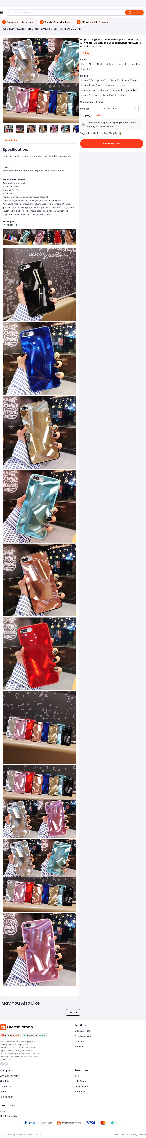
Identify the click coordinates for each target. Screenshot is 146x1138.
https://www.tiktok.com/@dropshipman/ (2, 1064)
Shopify (3, 1111)
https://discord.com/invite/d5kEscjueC (6, 1064)
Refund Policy (6, 1096)
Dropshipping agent (84, 1036)
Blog (77, 1075)
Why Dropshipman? (10, 1075)
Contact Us (5, 1086)
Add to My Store (111, 143)
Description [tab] (11, 140)
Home (3, 28)
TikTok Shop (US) (8, 1116)
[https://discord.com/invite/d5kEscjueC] (6, 1064)
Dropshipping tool (83, 1030)
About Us (4, 1081)
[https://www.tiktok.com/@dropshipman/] (2, 1064)
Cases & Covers (42, 28)
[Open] (136, 109)
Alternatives (81, 1091)
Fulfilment (80, 1041)
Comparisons (81, 1086)
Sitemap (142, 1135)
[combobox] (113, 109)
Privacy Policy (131, 1135)
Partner (3, 1091)
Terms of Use (118, 1135)
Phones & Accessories (20, 28)
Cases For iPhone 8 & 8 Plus (67, 28)
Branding (79, 1046)
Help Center (81, 1081)
